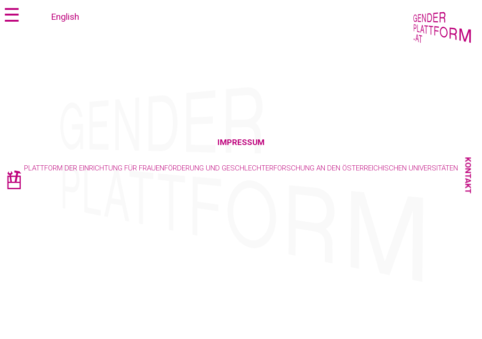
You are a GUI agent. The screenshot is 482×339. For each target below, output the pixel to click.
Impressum (241, 142)
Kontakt (468, 175)
